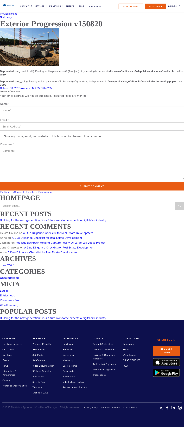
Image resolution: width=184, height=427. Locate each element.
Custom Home (70, 365)
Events (5, 360)
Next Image (6, 17)
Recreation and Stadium (75, 387)
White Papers (129, 355)
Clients (70, 6)
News (5, 365)
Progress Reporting (42, 344)
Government (69, 355)
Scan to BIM (38, 376)
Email (4, 120)
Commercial (68, 371)
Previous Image (8, 13)
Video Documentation (43, 365)
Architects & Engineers (104, 364)
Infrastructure (69, 376)
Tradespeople (100, 375)
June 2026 (7, 265)
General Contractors (103, 344)
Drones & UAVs (40, 392)
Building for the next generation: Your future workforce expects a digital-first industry (53, 220)
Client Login (155, 6)
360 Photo (37, 355)
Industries (55, 6)
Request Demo (130, 6)
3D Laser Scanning (41, 371)
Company (25, 6)
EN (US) (173, 6)
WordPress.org (9, 305)
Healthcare (68, 344)
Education (68, 349)
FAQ (125, 365)
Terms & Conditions (110, 407)
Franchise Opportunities (14, 385)
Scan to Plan (38, 382)
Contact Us (95, 6)
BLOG (126, 349)
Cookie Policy (130, 407)
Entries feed (7, 295)
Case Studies (131, 360)
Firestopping (38, 349)
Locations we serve (12, 344)
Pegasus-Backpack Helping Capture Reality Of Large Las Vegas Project (60, 242)
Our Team (7, 355)
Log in (4, 290)
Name (4, 104)
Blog (81, 6)
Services (39, 6)
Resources (128, 344)
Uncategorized (9, 278)
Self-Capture (38, 360)
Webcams (37, 387)
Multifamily (68, 360)
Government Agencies (104, 369)
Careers (6, 380)
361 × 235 (46, 88)
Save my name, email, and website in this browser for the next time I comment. (54, 136)
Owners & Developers (104, 349)
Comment (7, 144)
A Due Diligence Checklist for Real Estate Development (58, 233)
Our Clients (8, 349)
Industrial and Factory (73, 382)
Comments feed (10, 300)
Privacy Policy (91, 407)
